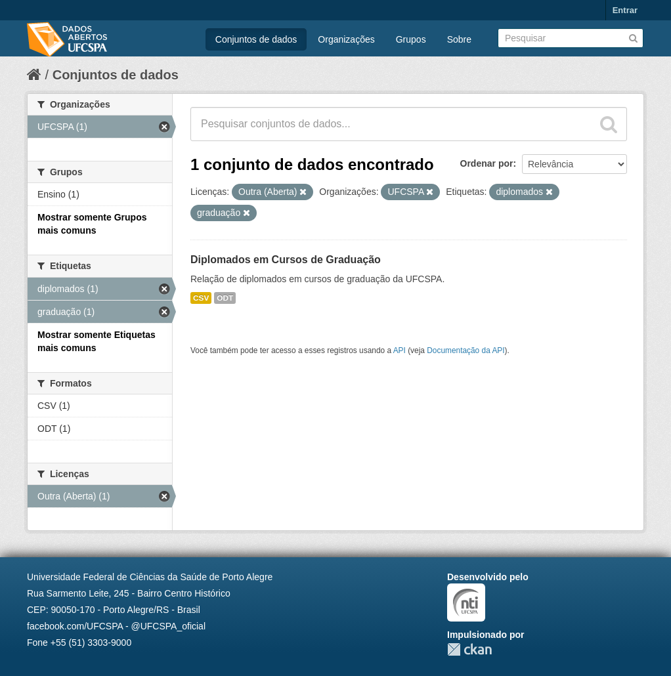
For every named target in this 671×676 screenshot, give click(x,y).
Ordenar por (486, 163)
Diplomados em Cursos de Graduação (285, 259)
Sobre (459, 39)
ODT (225, 298)
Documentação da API (465, 350)
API (399, 350)
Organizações (346, 39)
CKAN (469, 649)
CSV (201, 298)
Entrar (625, 10)
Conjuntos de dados (256, 39)
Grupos (411, 39)
